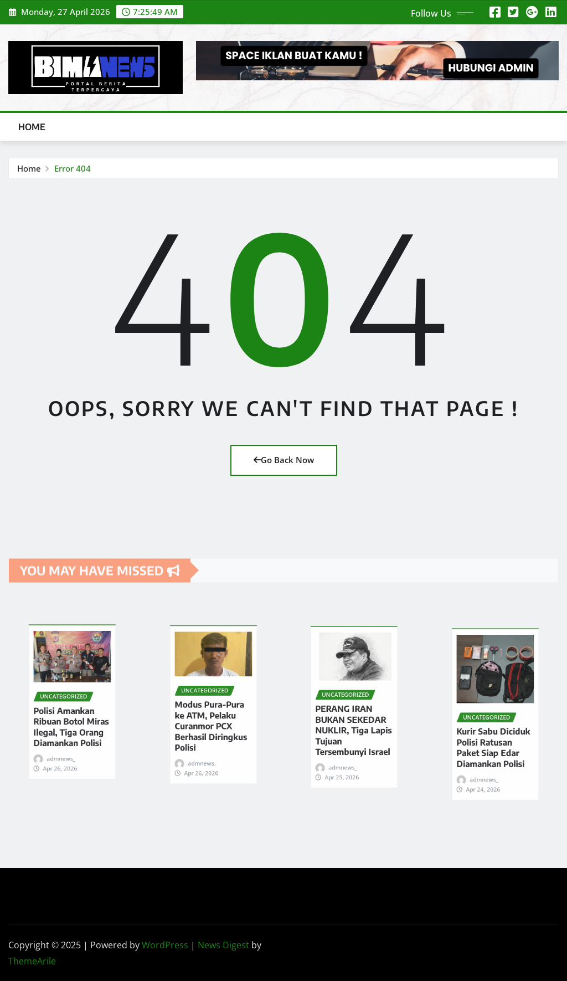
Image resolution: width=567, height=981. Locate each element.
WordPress (165, 945)
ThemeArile (32, 961)
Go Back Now (284, 459)
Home (32, 126)
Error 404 (72, 170)
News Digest (223, 945)
